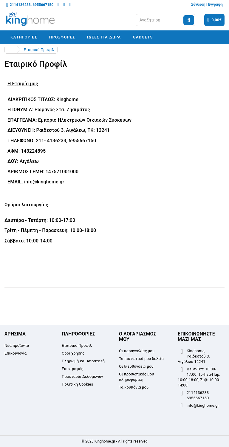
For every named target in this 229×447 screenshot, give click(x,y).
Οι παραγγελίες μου (136, 351)
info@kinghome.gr (203, 405)
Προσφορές (62, 37)
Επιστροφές (72, 368)
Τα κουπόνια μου (133, 387)
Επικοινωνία (15, 353)
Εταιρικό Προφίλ (77, 345)
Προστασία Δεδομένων (82, 376)
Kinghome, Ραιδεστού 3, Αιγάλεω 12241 (194, 356)
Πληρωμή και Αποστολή (83, 361)
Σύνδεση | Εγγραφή (207, 4)
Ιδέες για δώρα (104, 37)
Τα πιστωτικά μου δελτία (141, 358)
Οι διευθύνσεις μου (136, 366)
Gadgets (143, 37)
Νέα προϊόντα (16, 345)
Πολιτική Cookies (77, 384)
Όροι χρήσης (73, 353)
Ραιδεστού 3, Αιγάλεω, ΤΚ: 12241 (73, 130)
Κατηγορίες (23, 37)
